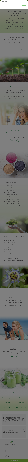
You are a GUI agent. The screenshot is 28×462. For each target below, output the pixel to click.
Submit (24, 6)
